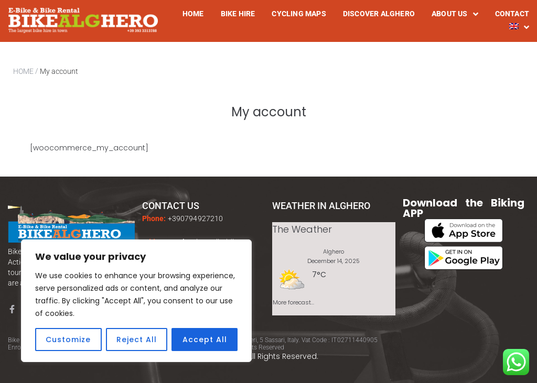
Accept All (204, 339)
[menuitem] (519, 27)
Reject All (136, 339)
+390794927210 (195, 218)
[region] (136, 300)
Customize (68, 339)
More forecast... (293, 300)
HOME (23, 71)
